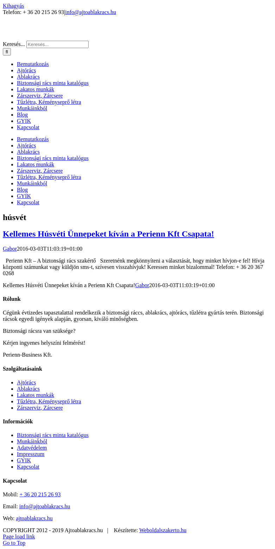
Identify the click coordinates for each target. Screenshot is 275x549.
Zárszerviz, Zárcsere (40, 408)
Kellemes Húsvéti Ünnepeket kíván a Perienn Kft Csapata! (108, 233)
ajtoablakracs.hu (34, 518)
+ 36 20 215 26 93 (40, 494)
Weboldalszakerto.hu (162, 530)
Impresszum (30, 454)
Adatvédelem (32, 448)
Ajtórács (26, 382)
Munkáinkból (32, 441)
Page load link (19, 537)
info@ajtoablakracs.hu (90, 12)
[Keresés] (7, 51)
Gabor (10, 249)
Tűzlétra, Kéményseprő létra (49, 401)
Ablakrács (28, 389)
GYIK (24, 460)
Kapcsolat (28, 467)
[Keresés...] (57, 44)
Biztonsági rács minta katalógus (53, 435)
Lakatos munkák (35, 395)
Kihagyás (13, 6)
